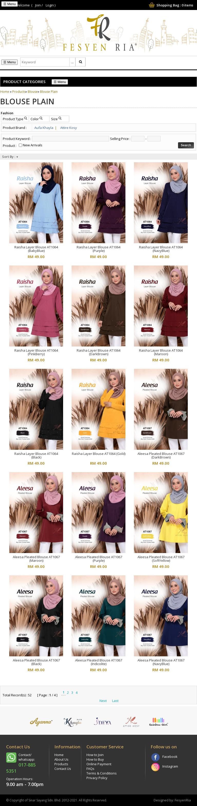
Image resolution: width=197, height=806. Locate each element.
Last (115, 700)
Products (18, 91)
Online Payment (98, 764)
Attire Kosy (68, 127)
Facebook (170, 756)
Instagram (170, 766)
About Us (61, 759)
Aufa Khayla (45, 127)
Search (186, 145)
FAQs (90, 768)
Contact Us (62, 768)
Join (38, 5)
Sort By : (10, 156)
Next (103, 700)
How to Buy (95, 759)
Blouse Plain (49, 91)
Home (4, 91)
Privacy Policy (96, 778)
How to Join (95, 754)
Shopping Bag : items (170, 5)
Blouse (33, 91)
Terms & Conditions (101, 773)
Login (50, 5)
